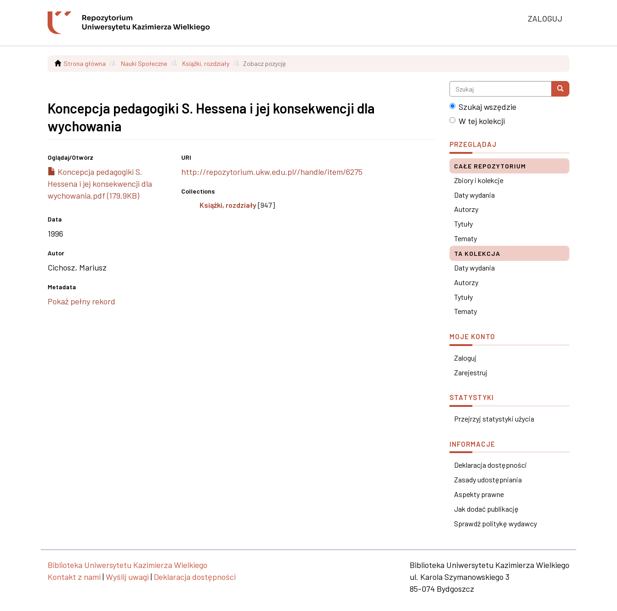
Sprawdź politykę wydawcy (495, 523)
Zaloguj (465, 357)
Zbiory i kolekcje (478, 180)
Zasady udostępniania (488, 479)
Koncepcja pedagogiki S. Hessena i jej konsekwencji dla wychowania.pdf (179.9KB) (100, 183)
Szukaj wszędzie (482, 107)
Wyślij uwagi (127, 577)
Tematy (465, 238)
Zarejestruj (470, 372)
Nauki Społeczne (144, 63)
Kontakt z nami (74, 577)
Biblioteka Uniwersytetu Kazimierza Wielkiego (127, 565)
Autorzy (466, 209)
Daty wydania (474, 194)
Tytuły (463, 223)
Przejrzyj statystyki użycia (494, 418)
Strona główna (85, 63)
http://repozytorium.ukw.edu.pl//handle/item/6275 (272, 172)
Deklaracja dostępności (490, 464)
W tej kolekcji (477, 121)
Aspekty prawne (479, 494)
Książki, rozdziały (205, 63)
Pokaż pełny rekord (81, 301)
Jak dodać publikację (486, 508)
